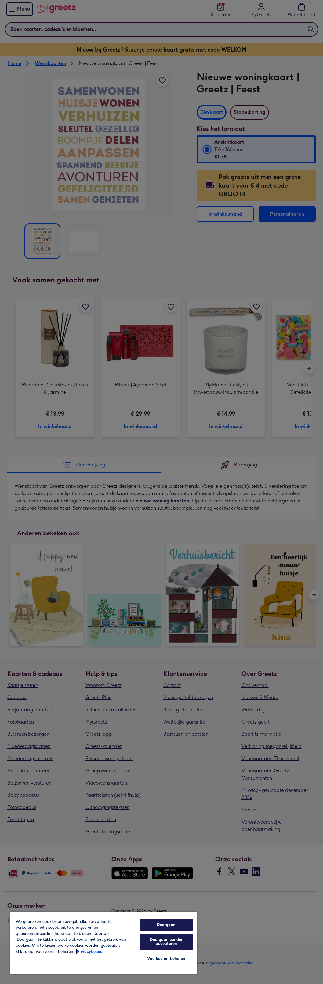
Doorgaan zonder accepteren (166, 941)
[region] (103, 943)
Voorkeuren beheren (166, 958)
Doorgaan (166, 924)
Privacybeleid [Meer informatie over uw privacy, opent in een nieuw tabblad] (90, 951)
